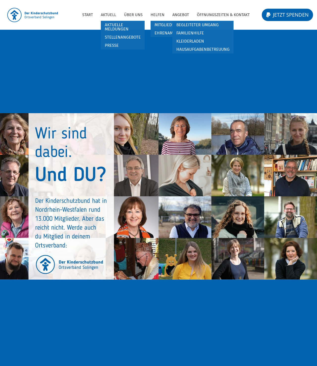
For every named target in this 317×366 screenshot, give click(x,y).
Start (87, 14)
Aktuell (108, 14)
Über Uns (133, 14)
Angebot (180, 14)
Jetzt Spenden (287, 14)
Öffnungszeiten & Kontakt (223, 14)
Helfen (157, 14)
